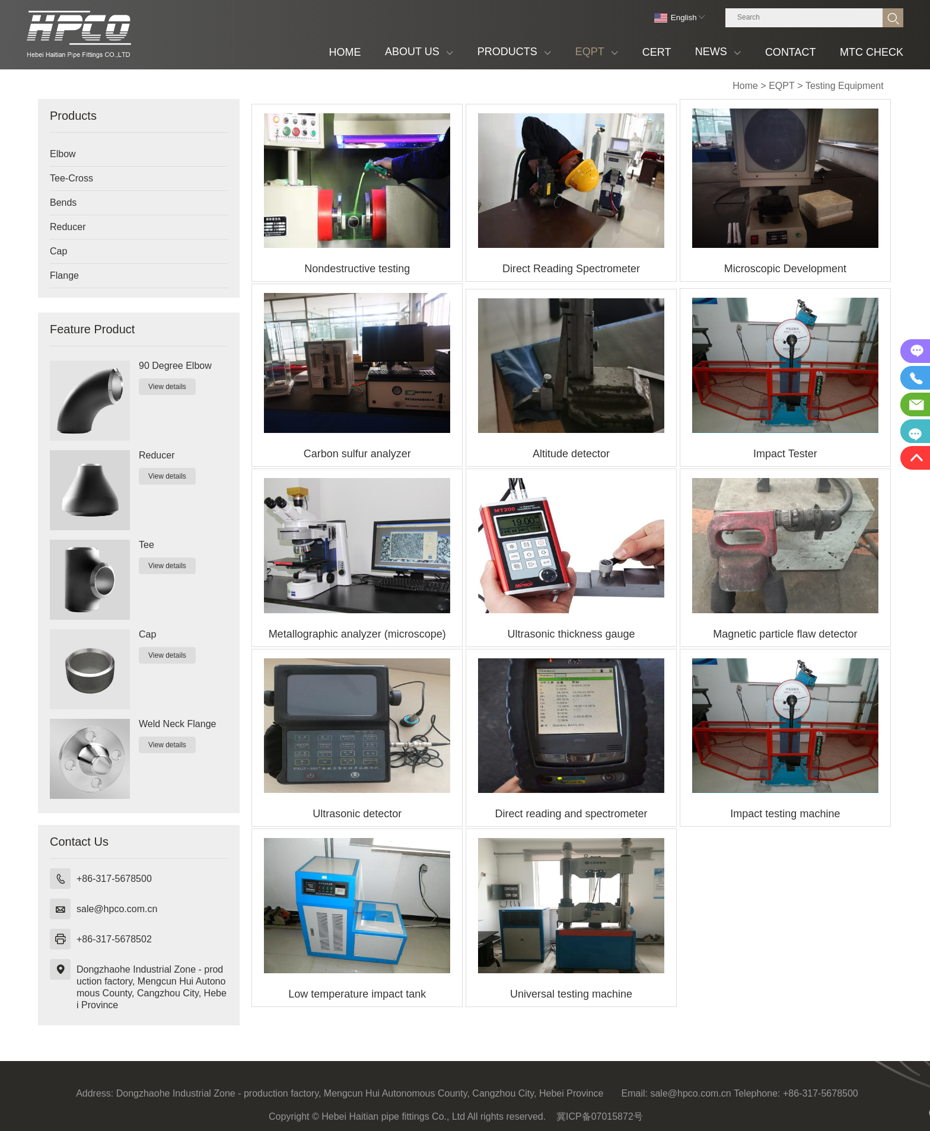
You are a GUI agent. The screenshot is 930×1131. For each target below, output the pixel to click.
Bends (63, 202)
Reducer (67, 227)
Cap (58, 251)
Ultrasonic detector (357, 814)
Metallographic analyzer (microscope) (357, 634)
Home (745, 86)
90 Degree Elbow (175, 366)
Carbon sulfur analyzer (357, 454)
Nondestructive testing (357, 269)
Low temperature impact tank (357, 994)
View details (167, 387)
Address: (94, 1093)
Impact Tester (785, 454)
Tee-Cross (71, 178)
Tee (146, 545)
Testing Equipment (844, 86)
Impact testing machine (785, 814)
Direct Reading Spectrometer (571, 269)
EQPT (782, 86)
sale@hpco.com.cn (117, 909)
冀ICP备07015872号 (599, 1116)
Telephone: (757, 1093)
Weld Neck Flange (177, 724)
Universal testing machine (571, 994)
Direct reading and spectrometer (571, 814)
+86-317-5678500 (114, 879)
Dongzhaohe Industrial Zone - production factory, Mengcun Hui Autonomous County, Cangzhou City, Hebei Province (152, 987)
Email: (635, 1093)
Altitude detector (571, 454)
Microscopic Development (785, 269)
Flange (64, 275)
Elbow (63, 154)
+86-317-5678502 (114, 939)
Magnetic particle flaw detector (785, 634)
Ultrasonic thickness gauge (571, 634)
